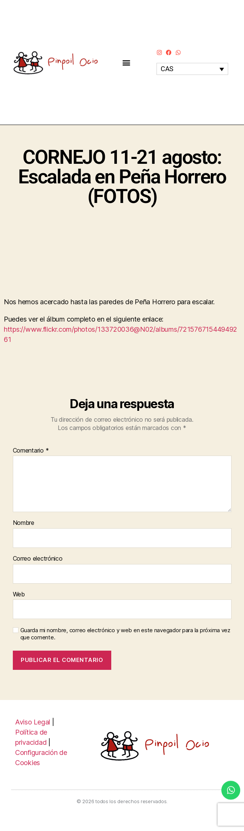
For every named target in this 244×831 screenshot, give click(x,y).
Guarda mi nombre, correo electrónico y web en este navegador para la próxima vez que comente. (125, 634)
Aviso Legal (32, 722)
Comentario (31, 450)
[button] (126, 62)
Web (19, 594)
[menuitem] (192, 69)
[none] (192, 69)
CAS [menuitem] (167, 69)
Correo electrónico (38, 558)
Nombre (23, 523)
